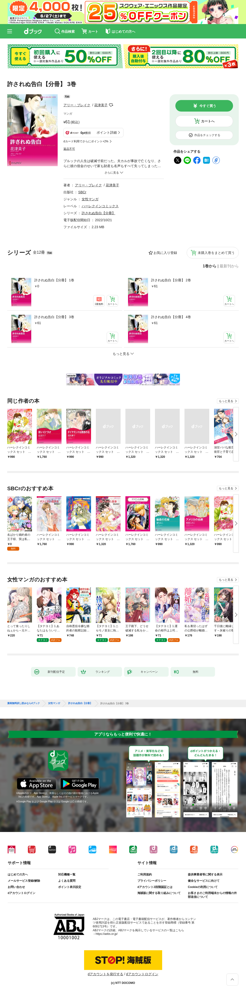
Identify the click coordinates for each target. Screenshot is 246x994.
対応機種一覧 (66, 874)
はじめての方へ (18, 874)
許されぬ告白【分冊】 (98, 213)
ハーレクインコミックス (100, 206)
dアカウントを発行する (105, 974)
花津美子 (101, 105)
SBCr (82, 192)
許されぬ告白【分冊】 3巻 (54, 317)
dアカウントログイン (21, 893)
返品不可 (69, 149)
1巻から (209, 266)
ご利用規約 (144, 874)
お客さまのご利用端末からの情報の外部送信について (212, 895)
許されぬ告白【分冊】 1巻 (54, 280)
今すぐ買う (207, 106)
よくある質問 (66, 880)
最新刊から (229, 266)
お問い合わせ (16, 887)
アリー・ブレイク (76, 105)
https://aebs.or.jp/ (106, 934)
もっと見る (226, 401)
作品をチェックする (207, 135)
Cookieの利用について (203, 887)
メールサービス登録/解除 (24, 880)
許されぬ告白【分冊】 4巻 (171, 317)
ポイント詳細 (107, 132)
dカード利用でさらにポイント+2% (85, 141)
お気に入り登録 (165, 253)
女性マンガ (90, 199)
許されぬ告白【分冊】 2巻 (171, 280)
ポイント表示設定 (69, 887)
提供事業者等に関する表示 (205, 874)
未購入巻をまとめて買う (216, 253)
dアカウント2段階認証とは (154, 887)
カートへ (208, 121)
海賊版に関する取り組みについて (159, 893)
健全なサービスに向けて (204, 880)
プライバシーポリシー (151, 880)
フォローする (111, 105)
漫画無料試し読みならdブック (23, 703)
